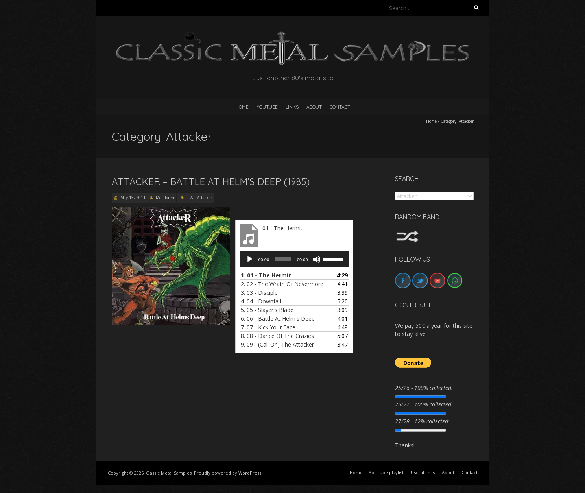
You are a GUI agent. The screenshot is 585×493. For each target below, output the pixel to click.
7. (268, 327)
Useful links (423, 472)
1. (266, 275)
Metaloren (165, 197)
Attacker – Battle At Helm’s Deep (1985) (211, 181)
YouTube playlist (386, 472)
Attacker (204, 197)
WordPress (249, 473)
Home (431, 121)
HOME (242, 107)
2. (282, 284)
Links (292, 107)
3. (259, 292)
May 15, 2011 (132, 197)
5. (267, 310)
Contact (340, 107)
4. (261, 301)
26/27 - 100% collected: (424, 404)
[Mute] (317, 259)
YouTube (267, 107)
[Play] (250, 259)
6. (278, 318)
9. (277, 344)
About (314, 107)
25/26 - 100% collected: (424, 387)
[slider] (283, 259)
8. (277, 336)
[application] (294, 259)
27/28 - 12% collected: (422, 421)
